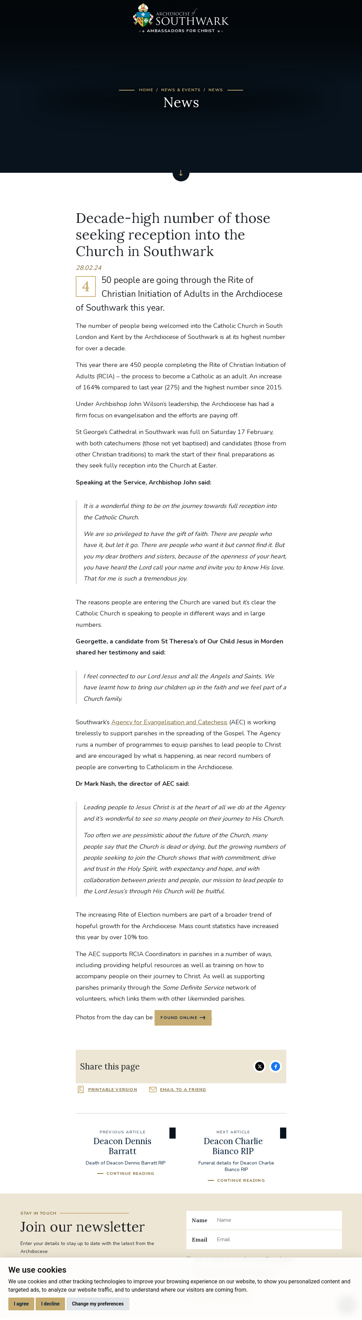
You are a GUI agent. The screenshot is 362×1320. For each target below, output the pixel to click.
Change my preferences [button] (97, 1304)
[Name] (276, 1221)
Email (199, 1240)
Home (146, 90)
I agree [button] (21, 1304)
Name (199, 1220)
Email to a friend (183, 1090)
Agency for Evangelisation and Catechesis (169, 722)
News (215, 90)
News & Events (181, 90)
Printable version (112, 1090)
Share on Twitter (259, 1067)
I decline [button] (50, 1304)
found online (179, 1018)
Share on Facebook (275, 1067)
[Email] (276, 1240)
